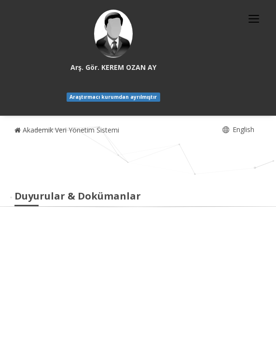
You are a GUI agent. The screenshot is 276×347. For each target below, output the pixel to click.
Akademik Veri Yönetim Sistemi (66, 129)
